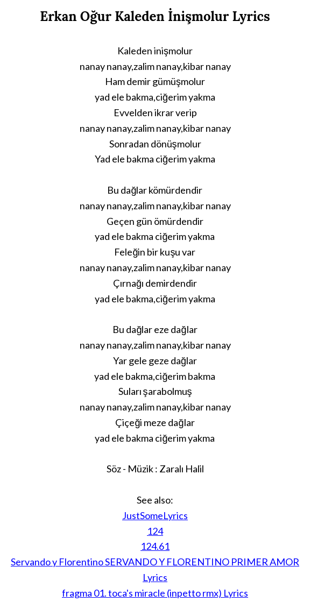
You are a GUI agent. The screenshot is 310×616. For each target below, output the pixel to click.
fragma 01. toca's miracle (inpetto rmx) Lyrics (155, 593)
